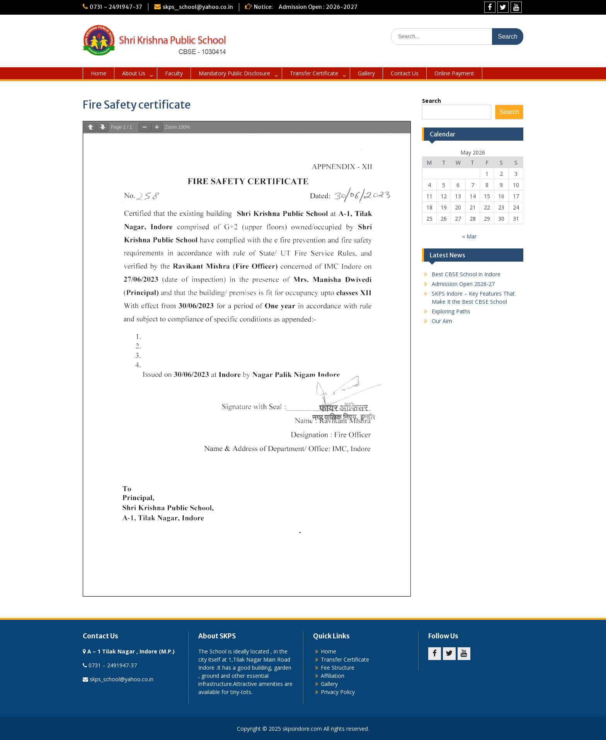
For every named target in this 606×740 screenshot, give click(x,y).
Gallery (366, 73)
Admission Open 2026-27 (463, 283)
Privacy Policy (338, 692)
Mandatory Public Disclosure (234, 73)
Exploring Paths (451, 311)
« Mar (469, 236)
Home (98, 73)
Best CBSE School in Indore (466, 274)
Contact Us (405, 73)
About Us (133, 73)
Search (431, 100)
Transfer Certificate (314, 73)
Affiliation (332, 675)
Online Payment (454, 73)
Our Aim (442, 321)
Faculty (174, 73)
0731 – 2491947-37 (116, 6)
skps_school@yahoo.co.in (198, 6)
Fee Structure (337, 667)
